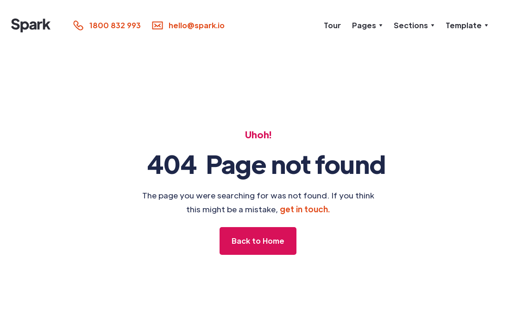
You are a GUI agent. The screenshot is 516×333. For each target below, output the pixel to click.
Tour (332, 25)
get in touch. (305, 209)
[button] (367, 25)
